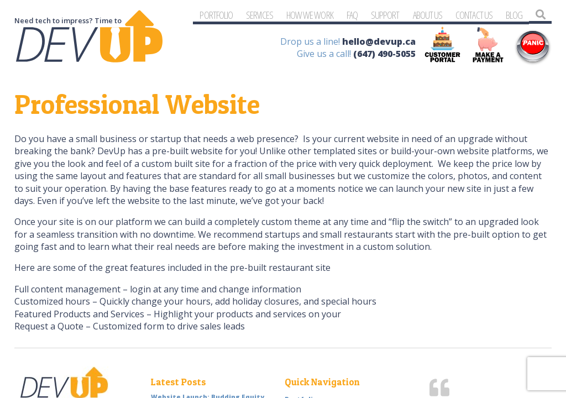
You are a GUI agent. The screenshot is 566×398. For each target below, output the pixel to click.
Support (385, 15)
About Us (428, 15)
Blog (514, 15)
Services (259, 15)
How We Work (309, 15)
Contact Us (473, 15)
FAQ (352, 15)
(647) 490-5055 (384, 54)
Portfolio (216, 15)
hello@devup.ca (379, 41)
